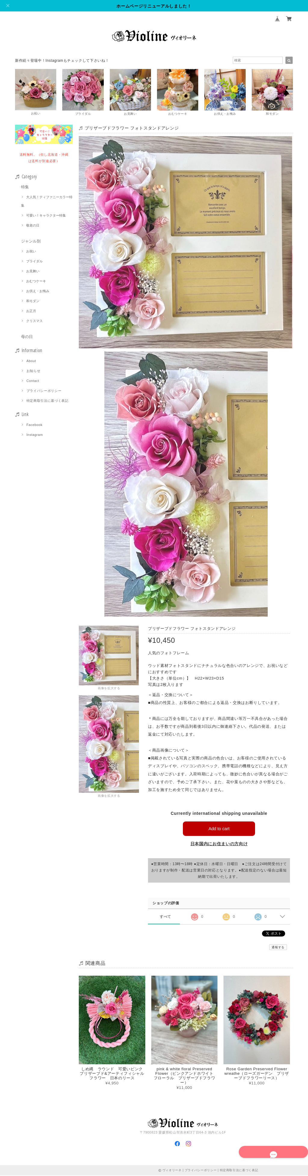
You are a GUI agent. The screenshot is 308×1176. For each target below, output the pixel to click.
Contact (32, 381)
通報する (278, 947)
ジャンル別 (31, 241)
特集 (25, 187)
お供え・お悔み (37, 291)
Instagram (34, 435)
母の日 (27, 337)
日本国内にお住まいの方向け (219, 844)
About (31, 361)
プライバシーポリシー (44, 391)
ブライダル (34, 262)
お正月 (31, 311)
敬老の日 (32, 226)
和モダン (32, 301)
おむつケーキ (36, 281)
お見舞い (32, 272)
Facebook (34, 425)
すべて (165, 917)
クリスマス (34, 321)
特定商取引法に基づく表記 (47, 401)
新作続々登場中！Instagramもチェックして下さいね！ (62, 60)
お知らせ (33, 371)
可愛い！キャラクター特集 (46, 216)
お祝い (31, 252)
